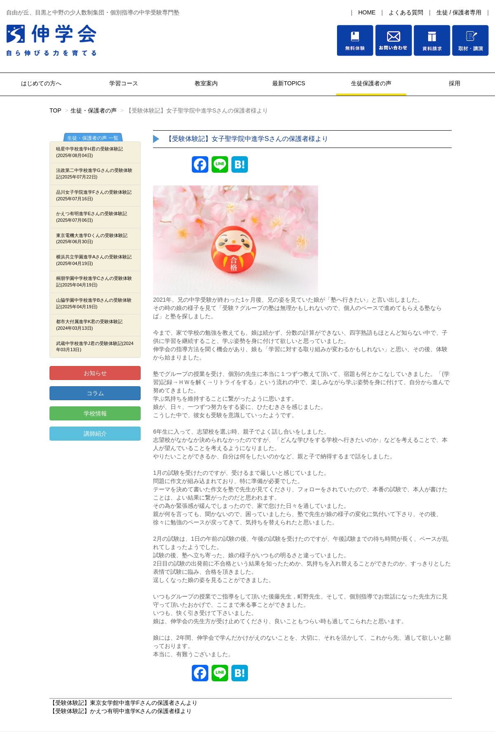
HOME (366, 12)
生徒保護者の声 (371, 83)
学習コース (123, 83)
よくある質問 (406, 12)
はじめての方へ (41, 83)
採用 (453, 83)
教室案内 (206, 83)
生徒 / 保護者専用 (459, 12)
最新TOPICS (288, 83)
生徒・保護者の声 (94, 110)
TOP (55, 110)
